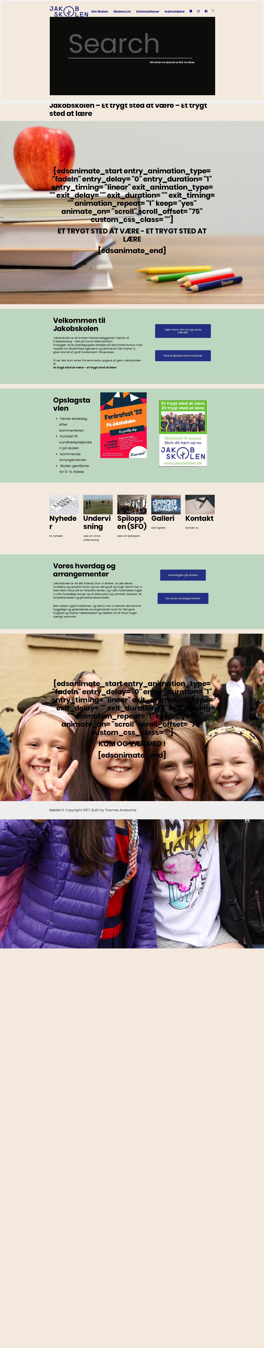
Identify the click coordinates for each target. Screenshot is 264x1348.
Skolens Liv (122, 11)
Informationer (147, 11)
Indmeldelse (175, 11)
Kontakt (199, 518)
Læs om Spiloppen (128, 536)
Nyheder (63, 522)
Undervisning (97, 522)
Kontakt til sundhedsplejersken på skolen (75, 442)
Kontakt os (191, 527)
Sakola (55, 810)
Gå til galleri (158, 528)
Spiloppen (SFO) (132, 522)
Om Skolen (99, 11)
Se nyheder (56, 536)
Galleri (163, 518)
